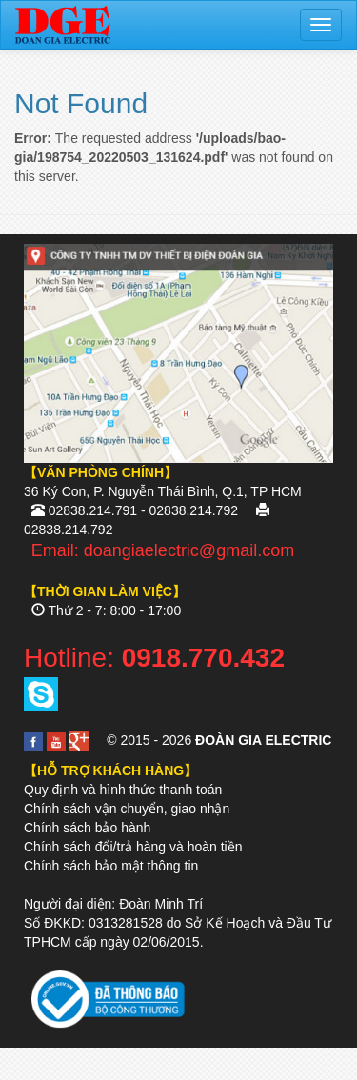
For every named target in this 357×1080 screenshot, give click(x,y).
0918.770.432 (203, 657)
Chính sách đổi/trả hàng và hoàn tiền (133, 846)
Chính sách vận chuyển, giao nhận (126, 808)
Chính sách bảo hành (87, 827)
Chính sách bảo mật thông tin (111, 865)
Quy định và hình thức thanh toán (123, 789)
